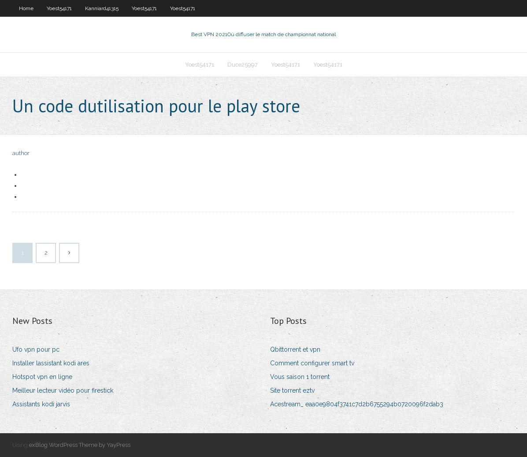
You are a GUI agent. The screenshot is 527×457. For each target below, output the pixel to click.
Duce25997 (242, 64)
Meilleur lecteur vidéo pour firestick (62, 390)
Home (26, 8)
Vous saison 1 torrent (300, 376)
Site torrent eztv (292, 390)
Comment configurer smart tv (312, 363)
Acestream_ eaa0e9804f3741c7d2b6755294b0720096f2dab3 (356, 404)
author (21, 153)
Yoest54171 (59, 8)
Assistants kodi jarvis (41, 404)
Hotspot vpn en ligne (42, 376)
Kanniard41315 (102, 8)
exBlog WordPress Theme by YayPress (79, 445)
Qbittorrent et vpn (295, 349)
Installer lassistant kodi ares (50, 363)
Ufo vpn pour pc (35, 349)
